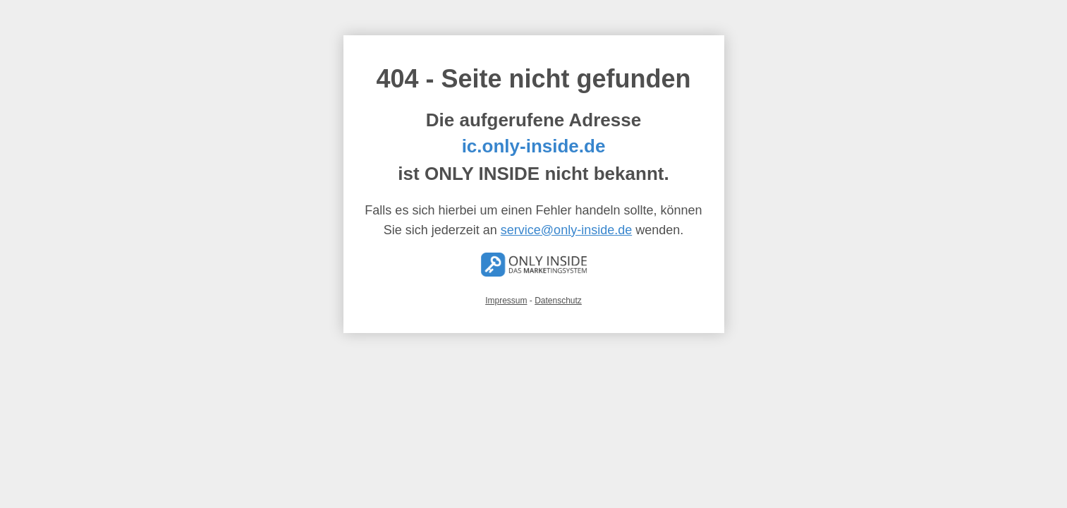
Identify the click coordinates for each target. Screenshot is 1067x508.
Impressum (506, 301)
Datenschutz (558, 301)
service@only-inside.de (566, 230)
